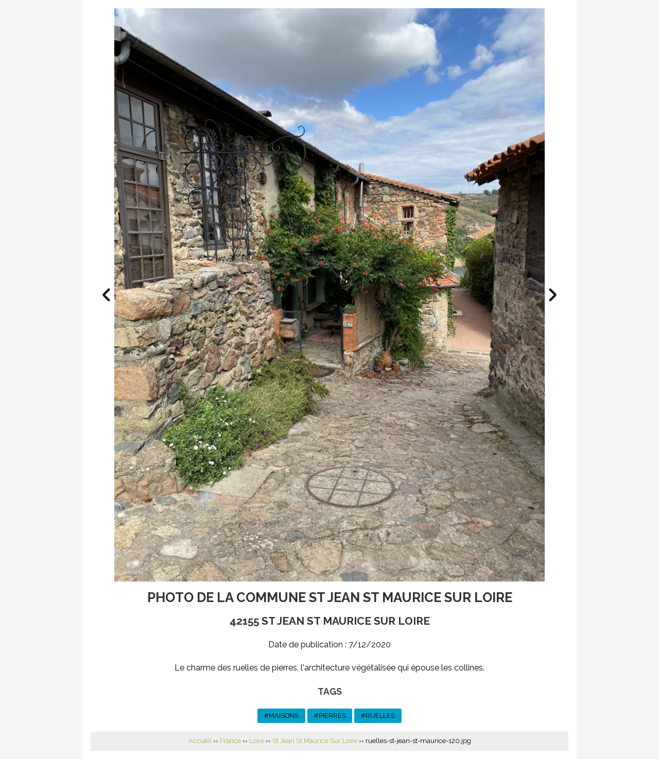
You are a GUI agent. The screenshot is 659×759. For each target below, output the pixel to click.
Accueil (200, 741)
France (230, 741)
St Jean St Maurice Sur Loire (314, 741)
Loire (256, 741)
